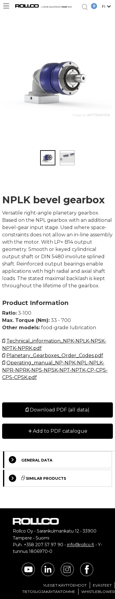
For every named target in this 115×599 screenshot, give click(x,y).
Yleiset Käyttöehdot (65, 585)
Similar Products (37, 478)
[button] (107, 7)
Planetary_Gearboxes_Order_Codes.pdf (54, 355)
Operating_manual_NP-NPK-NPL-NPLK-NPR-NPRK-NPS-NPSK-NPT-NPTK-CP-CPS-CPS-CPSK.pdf (55, 370)
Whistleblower (98, 591)
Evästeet (102, 585)
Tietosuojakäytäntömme (48, 591)
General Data (30, 459)
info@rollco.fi (80, 544)
